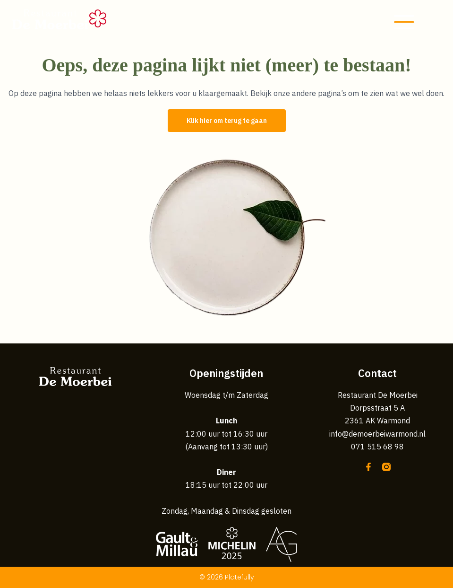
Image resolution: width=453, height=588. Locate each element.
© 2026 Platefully (226, 577)
